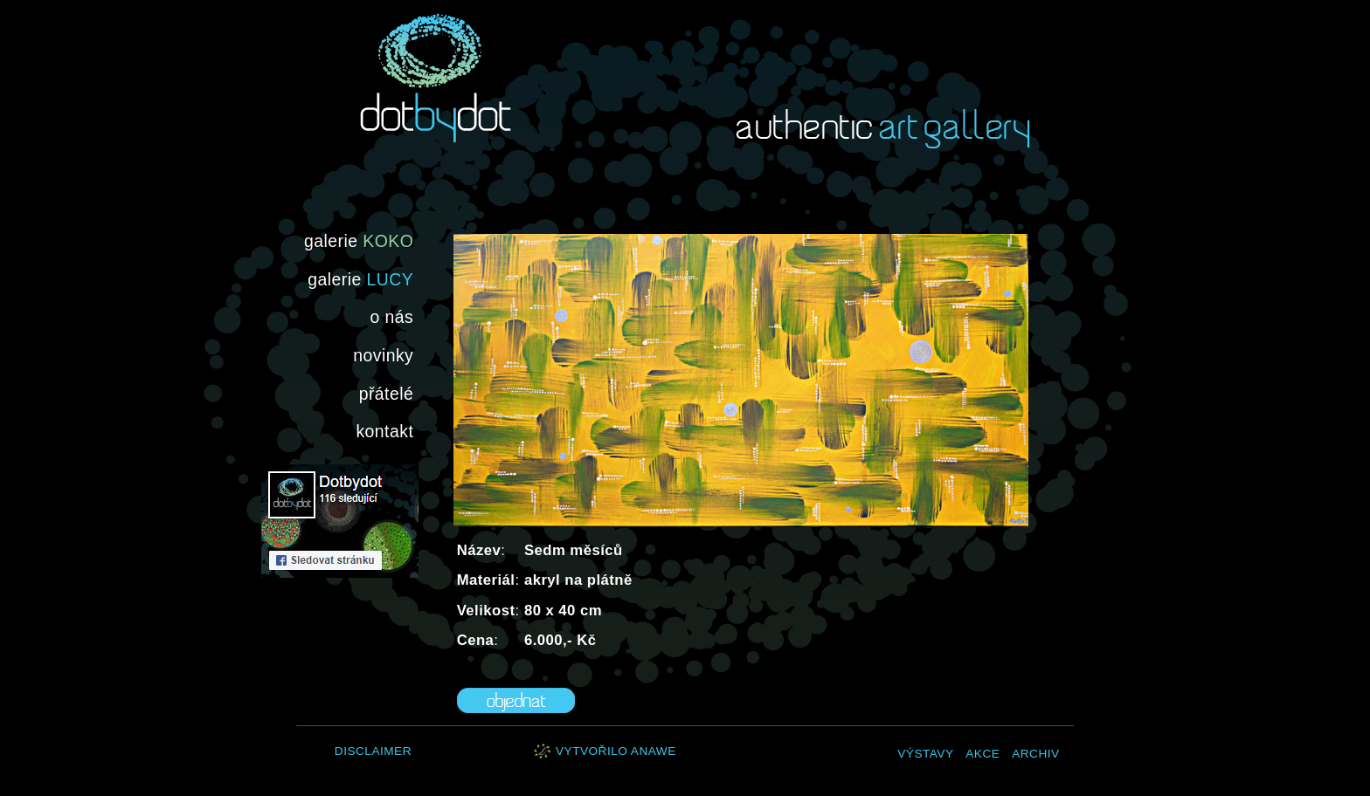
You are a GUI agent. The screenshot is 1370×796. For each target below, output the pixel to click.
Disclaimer (373, 751)
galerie (358, 240)
